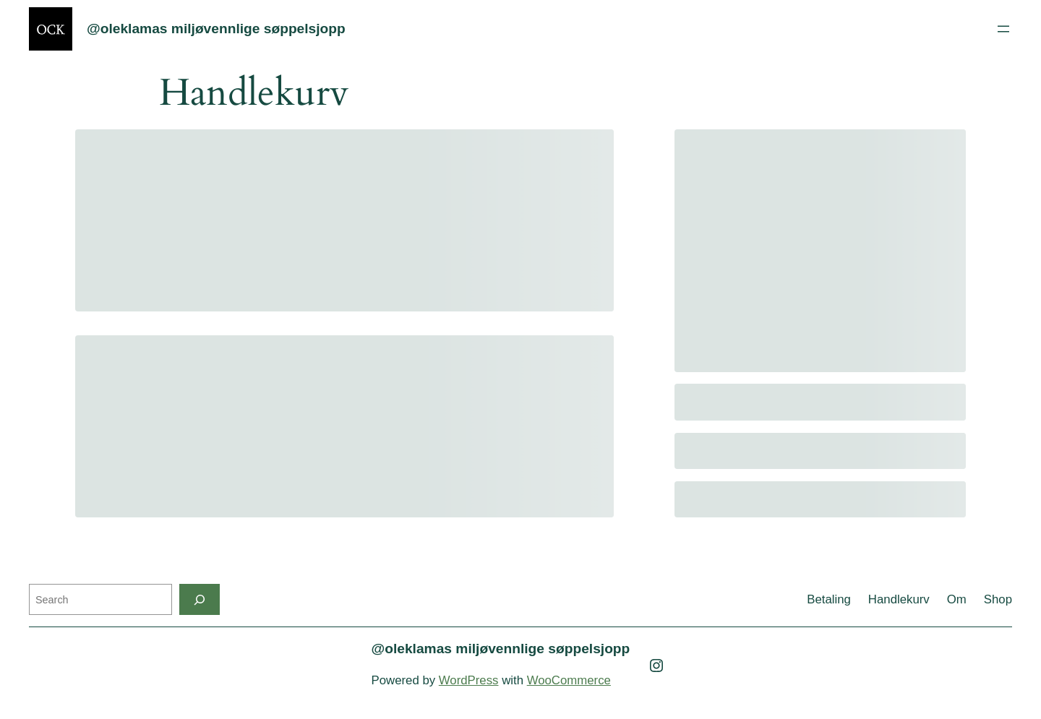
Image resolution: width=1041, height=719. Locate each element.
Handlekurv (899, 599)
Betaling (829, 599)
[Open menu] (1003, 29)
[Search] (199, 599)
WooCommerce (569, 680)
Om (957, 599)
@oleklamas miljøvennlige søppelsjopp (216, 28)
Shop (998, 599)
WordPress (469, 680)
